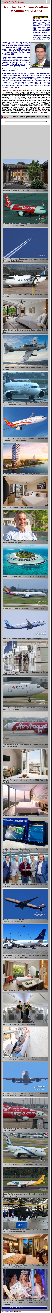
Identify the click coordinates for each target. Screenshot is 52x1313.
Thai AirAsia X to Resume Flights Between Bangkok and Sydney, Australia (25, 729)
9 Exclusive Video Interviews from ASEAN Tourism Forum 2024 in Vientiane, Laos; (26, 104)
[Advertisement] (17, 28)
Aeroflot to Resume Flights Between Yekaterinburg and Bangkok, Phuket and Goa (25, 906)
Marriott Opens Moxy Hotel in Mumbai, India (25, 492)
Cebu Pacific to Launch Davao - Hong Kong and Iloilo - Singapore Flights (25, 1182)
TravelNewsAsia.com (16, 1311)
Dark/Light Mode (41, 17)
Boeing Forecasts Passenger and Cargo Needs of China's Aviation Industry (25, 245)
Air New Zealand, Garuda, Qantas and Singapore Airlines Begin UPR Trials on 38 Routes (25, 1079)
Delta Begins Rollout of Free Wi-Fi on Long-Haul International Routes (25, 694)
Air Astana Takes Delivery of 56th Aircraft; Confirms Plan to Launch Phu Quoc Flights (25, 941)
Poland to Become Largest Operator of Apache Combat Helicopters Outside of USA (25, 1215)
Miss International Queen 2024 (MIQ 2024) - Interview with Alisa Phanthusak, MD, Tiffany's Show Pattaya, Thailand (26, 93)
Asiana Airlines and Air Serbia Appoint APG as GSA (25, 594)
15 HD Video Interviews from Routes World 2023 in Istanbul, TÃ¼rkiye (26, 111)
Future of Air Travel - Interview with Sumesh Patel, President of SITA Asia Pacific (26, 91)
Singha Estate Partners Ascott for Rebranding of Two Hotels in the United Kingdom (25, 1251)
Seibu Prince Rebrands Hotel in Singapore (25, 976)
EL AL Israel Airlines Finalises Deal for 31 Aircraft (25, 1149)
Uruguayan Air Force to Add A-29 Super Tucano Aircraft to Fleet (25, 352)
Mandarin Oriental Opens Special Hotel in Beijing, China (25, 175)
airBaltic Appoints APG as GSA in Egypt (25, 1009)
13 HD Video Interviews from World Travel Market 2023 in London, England (26, 108)
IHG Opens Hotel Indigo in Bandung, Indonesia (25, 801)
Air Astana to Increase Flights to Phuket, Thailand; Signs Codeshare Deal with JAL (25, 389)
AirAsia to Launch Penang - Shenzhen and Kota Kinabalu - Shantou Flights (25, 210)
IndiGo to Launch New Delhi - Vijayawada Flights (25, 625)
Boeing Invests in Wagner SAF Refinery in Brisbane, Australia (25, 870)
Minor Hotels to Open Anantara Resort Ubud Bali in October (25, 316)
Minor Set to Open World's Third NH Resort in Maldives (25, 561)
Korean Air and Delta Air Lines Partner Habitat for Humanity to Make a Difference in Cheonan (25, 1044)
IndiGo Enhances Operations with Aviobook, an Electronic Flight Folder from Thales (25, 835)
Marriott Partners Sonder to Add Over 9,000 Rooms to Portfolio (25, 766)
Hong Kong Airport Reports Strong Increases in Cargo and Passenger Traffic (25, 658)
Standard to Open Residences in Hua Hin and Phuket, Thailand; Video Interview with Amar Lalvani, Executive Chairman (26, 101)
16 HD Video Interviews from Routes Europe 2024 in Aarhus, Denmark (26, 96)
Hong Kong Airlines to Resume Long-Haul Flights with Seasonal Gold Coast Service (25, 424)
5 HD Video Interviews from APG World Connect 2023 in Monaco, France (26, 110)
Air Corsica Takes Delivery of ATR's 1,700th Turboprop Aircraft (25, 281)
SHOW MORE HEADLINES (14, 1308)
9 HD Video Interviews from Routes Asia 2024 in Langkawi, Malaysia (26, 98)
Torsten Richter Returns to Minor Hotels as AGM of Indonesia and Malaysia (25, 527)
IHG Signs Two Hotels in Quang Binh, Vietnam (25, 459)
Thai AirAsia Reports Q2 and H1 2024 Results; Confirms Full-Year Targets (25, 1115)
